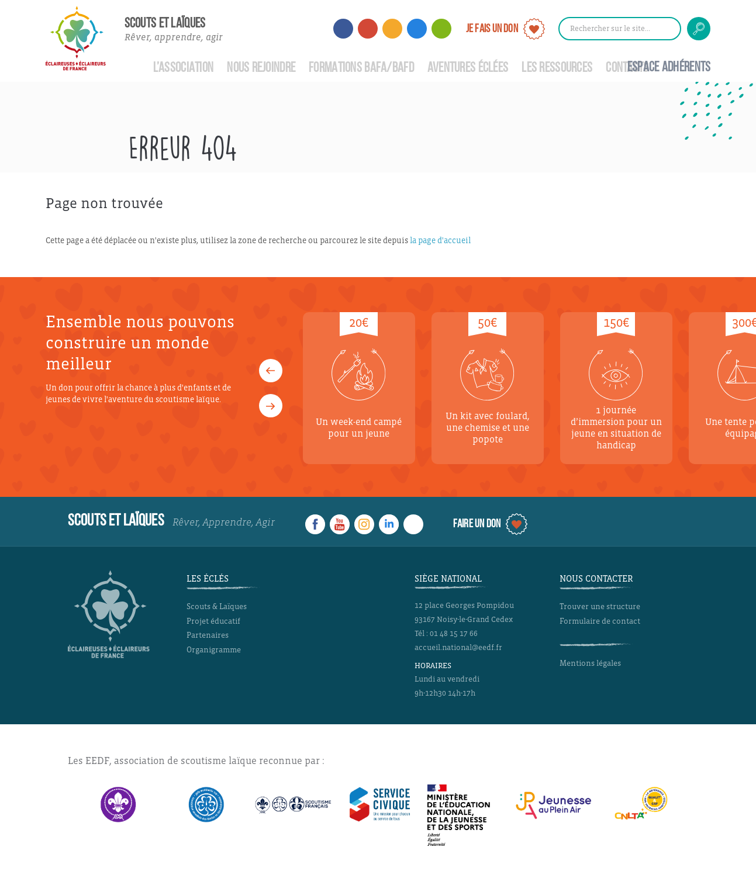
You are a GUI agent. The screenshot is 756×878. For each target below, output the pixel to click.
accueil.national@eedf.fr (458, 648)
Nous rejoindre (261, 68)
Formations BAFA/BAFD (361, 68)
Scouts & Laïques (217, 606)
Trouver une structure (600, 606)
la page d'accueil (440, 240)
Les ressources (557, 68)
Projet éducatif (213, 621)
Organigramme (214, 649)
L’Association (183, 68)
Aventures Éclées (468, 68)
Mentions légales (590, 663)
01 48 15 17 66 (454, 634)
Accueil (132, 62)
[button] (270, 370)
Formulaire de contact (600, 621)
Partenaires (208, 635)
